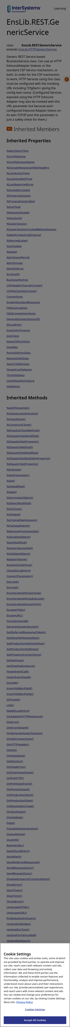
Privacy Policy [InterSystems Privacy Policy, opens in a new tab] (24, 1005)
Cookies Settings (35, 1013)
